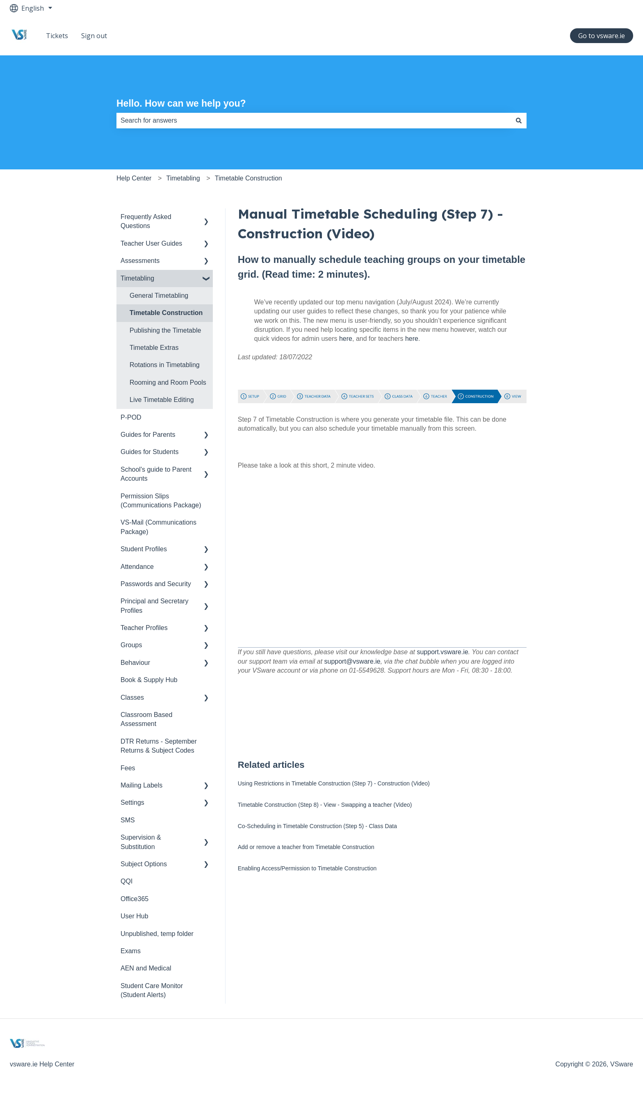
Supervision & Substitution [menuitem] (141, 842)
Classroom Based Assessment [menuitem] (146, 719)
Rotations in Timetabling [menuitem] (165, 364)
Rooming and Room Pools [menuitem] (168, 382)
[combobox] (313, 120)
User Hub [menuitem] (134, 916)
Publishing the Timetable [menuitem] (165, 330)
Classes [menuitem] (132, 697)
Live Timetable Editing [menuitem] (162, 399)
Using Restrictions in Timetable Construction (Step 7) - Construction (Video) (334, 783)
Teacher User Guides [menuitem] (151, 243)
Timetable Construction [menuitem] (166, 312)
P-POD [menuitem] (131, 417)
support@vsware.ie (352, 661)
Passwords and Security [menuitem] (156, 583)
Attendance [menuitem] (137, 566)
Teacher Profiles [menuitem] (144, 627)
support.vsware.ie (442, 651)
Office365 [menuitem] (134, 898)
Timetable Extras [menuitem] (154, 347)
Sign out (94, 35)
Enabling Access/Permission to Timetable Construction (307, 868)
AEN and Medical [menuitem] (146, 968)
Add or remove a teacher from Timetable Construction (306, 847)
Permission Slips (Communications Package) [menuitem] (161, 501)
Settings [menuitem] (132, 802)
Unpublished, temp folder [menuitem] (157, 933)
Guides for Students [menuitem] (149, 451)
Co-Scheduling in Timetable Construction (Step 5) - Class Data (317, 826)
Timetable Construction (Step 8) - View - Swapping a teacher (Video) (325, 804)
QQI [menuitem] (126, 881)
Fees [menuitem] (128, 768)
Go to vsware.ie (601, 35)
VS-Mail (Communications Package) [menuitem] (158, 527)
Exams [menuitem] (131, 950)
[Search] (519, 120)
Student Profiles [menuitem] (144, 549)
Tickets (57, 35)
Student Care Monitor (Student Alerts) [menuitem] (152, 990)
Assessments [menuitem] (140, 260)
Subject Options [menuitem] (144, 864)
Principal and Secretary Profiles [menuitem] (154, 606)
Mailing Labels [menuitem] (141, 785)
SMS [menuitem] (128, 820)
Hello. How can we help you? (181, 103)
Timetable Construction (248, 178)
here (345, 338)
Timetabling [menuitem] (137, 278)
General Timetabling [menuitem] (159, 295)
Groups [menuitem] (131, 644)
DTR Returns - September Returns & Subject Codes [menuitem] (159, 746)
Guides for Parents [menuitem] (148, 434)
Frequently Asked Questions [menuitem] (146, 221)
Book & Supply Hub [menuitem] (149, 679)
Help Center (133, 178)
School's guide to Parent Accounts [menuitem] (156, 474)
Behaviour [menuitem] (135, 662)
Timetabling (183, 178)
